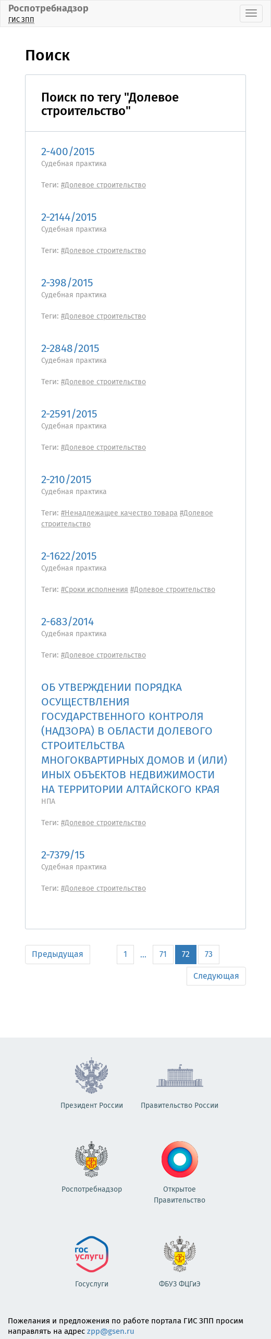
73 (209, 954)
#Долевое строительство (103, 185)
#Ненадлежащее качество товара (119, 513)
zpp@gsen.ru (110, 1331)
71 (163, 954)
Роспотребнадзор (48, 13)
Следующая (216, 976)
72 (186, 954)
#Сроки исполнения (94, 589)
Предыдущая (57, 954)
